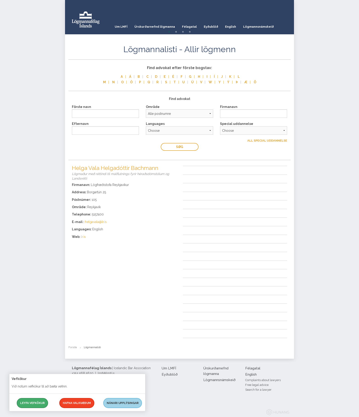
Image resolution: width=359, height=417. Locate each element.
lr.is (83, 237)
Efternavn (80, 124)
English (233, 26)
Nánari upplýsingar (123, 403)
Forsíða (72, 347)
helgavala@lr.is (96, 222)
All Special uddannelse (267, 140)
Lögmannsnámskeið (261, 26)
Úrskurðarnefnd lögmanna (155, 26)
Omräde (153, 107)
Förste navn (81, 107)
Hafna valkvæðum (77, 403)
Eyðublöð (213, 26)
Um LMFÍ (121, 26)
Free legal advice (257, 385)
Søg (179, 147)
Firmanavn (228, 107)
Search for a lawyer (258, 389)
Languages (155, 124)
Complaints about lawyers (263, 380)
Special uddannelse (236, 124)
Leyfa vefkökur (32, 403)
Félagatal (190, 26)
